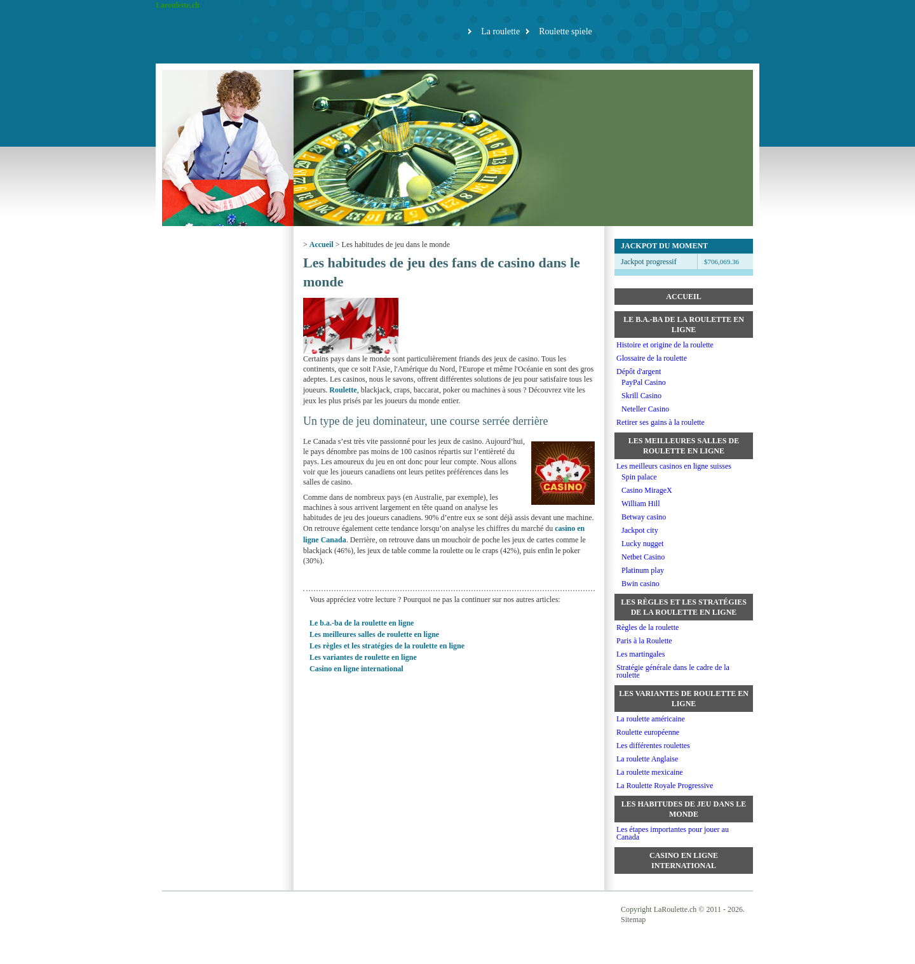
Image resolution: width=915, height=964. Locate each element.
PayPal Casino (643, 382)
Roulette (342, 389)
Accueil (321, 244)
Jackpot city (639, 530)
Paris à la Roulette (644, 641)
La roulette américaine (650, 719)
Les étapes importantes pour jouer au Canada (672, 833)
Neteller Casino (645, 409)
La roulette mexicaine (649, 772)
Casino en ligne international (356, 668)
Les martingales (640, 654)
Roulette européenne (647, 732)
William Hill (640, 503)
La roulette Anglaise (647, 759)
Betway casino (643, 517)
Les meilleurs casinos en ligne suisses (673, 466)
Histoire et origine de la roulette (665, 345)
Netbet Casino (643, 557)
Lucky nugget (642, 543)
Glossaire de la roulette (651, 358)
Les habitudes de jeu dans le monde (683, 809)
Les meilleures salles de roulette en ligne (374, 634)
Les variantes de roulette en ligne (363, 657)
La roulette (500, 31)
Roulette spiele (565, 31)
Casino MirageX (646, 490)
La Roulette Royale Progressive (664, 785)
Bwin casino (640, 583)
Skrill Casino (641, 395)
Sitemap (633, 919)
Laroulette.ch (178, 5)
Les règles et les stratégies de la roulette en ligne (386, 645)
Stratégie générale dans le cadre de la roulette (672, 671)
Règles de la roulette (647, 627)
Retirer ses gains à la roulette (660, 422)
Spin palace (639, 477)
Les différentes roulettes (653, 745)
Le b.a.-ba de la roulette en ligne (361, 623)
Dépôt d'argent (638, 371)
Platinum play (642, 570)
